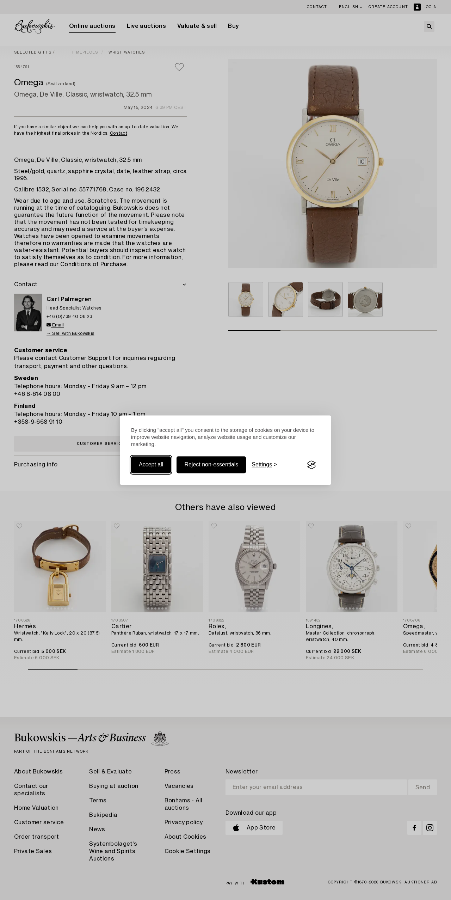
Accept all (151, 465)
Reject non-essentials (211, 465)
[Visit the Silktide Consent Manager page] (311, 465)
